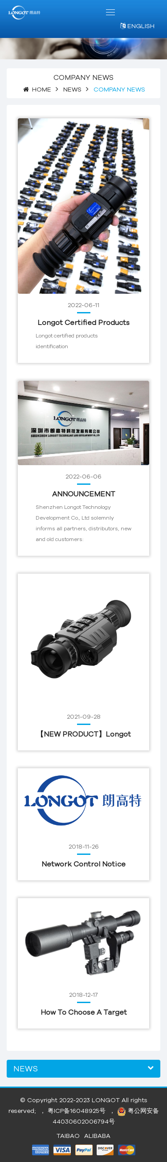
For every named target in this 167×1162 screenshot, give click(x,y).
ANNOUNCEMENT (83, 494)
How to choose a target (84, 1012)
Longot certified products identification (83, 323)
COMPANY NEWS (119, 89)
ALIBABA (97, 1135)
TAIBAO (68, 1135)
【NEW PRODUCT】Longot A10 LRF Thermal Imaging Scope (84, 734)
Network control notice (83, 864)
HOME (41, 89)
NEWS (72, 89)
